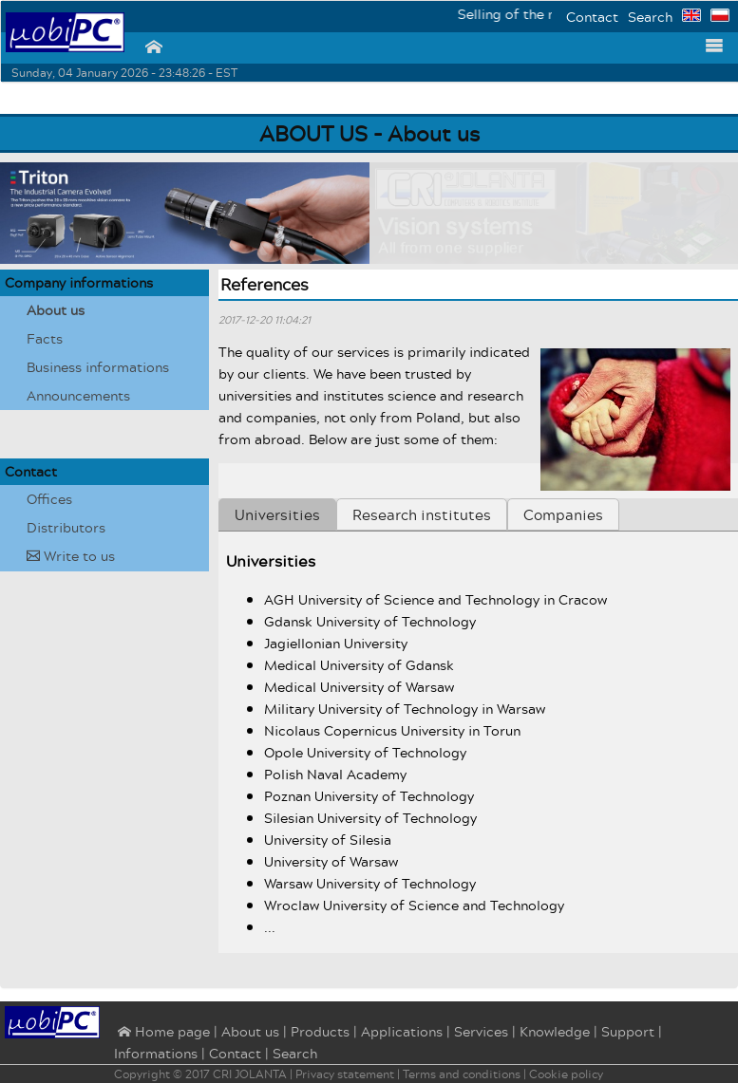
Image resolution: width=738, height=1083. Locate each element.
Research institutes (421, 514)
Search (650, 17)
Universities (277, 514)
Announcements (78, 395)
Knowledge (555, 1031)
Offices (49, 499)
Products (320, 1031)
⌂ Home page (162, 1032)
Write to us (71, 556)
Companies (563, 514)
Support (627, 1031)
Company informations (79, 282)
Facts (45, 338)
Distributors (66, 527)
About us (56, 310)
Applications (402, 1031)
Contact (592, 17)
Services (481, 1031)
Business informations (98, 367)
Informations (156, 1053)
